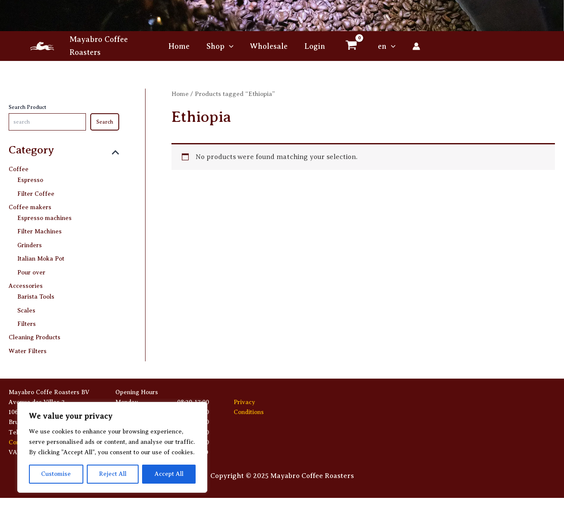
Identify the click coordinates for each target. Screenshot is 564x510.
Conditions (249, 412)
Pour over (31, 272)
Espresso (30, 180)
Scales (26, 310)
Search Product (27, 107)
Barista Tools (35, 296)
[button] (221, 46)
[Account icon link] (414, 46)
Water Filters (28, 350)
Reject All (113, 474)
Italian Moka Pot (40, 258)
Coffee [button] (19, 169)
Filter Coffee (35, 193)
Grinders (29, 245)
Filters (26, 323)
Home (180, 93)
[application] (229, 46)
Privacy (244, 402)
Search (104, 122)
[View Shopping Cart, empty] (349, 46)
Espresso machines (44, 217)
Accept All (169, 474)
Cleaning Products (34, 337)
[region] (112, 447)
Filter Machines (39, 231)
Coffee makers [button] (30, 207)
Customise (56, 474)
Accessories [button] (26, 286)
